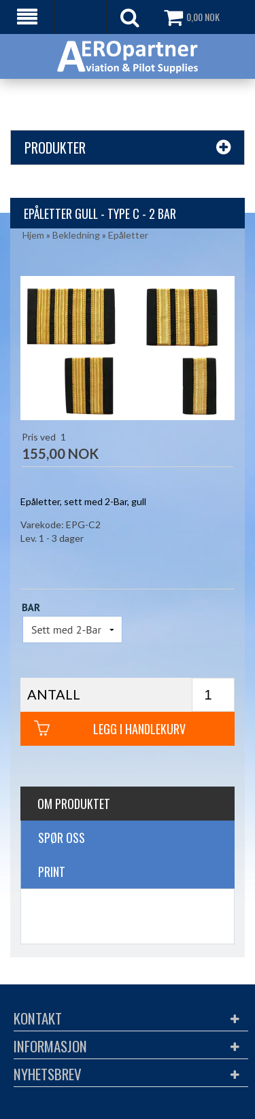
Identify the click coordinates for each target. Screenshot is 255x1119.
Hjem (33, 235)
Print (51, 871)
